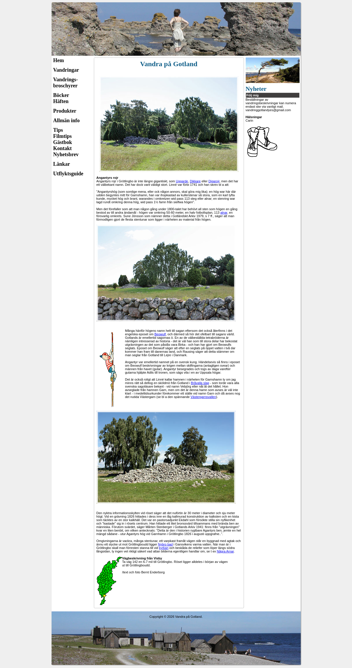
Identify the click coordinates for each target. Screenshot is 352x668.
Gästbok (62, 142)
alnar (223, 212)
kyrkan (163, 548)
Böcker (61, 95)
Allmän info (66, 120)
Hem (58, 60)
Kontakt (62, 148)
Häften (61, 101)
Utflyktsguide (68, 174)
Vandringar (66, 70)
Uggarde (182, 181)
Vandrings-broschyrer (65, 83)
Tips (58, 130)
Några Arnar (225, 551)
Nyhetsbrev (66, 154)
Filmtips (62, 136)
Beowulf (160, 334)
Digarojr (214, 181)
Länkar (61, 164)
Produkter (64, 111)
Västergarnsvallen (203, 397)
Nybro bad (165, 544)
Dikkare (195, 181)
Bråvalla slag (200, 383)
